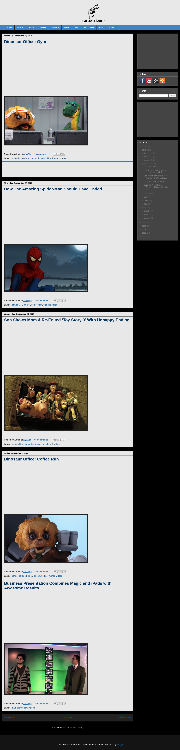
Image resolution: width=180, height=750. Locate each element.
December (148, 153)
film (13, 305)
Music (66, 27)
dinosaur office (44, 158)
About (111, 27)
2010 (144, 226)
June (146, 201)
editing (15, 444)
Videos (20, 27)
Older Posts (124, 717)
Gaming (43, 27)
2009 (144, 229)
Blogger (120, 744)
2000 (144, 236)
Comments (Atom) (74, 727)
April (146, 208)
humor (55, 158)
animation (16, 158)
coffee (15, 576)
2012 (144, 150)
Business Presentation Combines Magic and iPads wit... (155, 187)
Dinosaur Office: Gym (25, 41)
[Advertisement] (68, 169)
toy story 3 (48, 444)
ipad (14, 708)
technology (36, 444)
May (146, 204)
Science (55, 27)
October (147, 160)
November (148, 157)
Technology (89, 27)
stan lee (47, 305)
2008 (144, 233)
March (147, 211)
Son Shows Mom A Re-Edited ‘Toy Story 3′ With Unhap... (155, 177)
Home (9, 27)
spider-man (36, 305)
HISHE (19, 305)
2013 (144, 147)
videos (62, 158)
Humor (31, 27)
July (146, 197)
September (148, 164)
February (148, 215)
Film (76, 27)
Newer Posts (11, 717)
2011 (144, 222)
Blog (101, 27)
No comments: (41, 154)
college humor (29, 158)
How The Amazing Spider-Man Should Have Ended (53, 189)
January (147, 218)
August (147, 194)
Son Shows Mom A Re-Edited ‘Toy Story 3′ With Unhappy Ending (66, 320)
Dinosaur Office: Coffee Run (31, 459)
